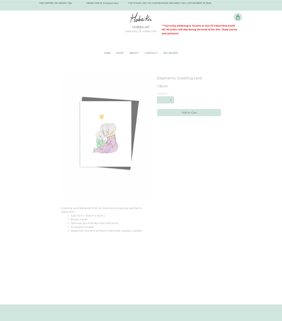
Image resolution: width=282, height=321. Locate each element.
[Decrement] (160, 100)
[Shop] (238, 17)
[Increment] (171, 100)
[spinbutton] (165, 100)
